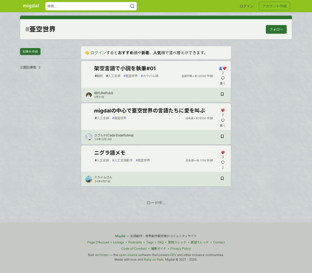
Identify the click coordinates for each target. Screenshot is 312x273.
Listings (118, 242)
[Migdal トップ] (31, 6)
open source (128, 255)
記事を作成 (30, 51)
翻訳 (99, 76)
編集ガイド (158, 248)
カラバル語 (149, 76)
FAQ (161, 242)
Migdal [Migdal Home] (120, 236)
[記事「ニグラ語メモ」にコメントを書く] (223, 155)
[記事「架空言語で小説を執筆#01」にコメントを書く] (223, 70)
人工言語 (113, 76)
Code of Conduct (134, 248)
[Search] (132, 6)
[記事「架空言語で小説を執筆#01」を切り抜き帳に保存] (222, 95)
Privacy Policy (181, 248)
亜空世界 (131, 76)
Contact (219, 242)
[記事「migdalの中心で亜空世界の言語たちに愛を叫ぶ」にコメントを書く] (223, 112)
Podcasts (135, 242)
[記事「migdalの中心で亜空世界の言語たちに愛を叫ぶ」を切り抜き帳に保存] (222, 137)
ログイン (247, 6)
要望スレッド (200, 242)
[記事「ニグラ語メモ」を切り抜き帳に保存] (222, 179)
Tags (149, 242)
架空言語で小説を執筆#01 (125, 68)
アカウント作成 (274, 6)
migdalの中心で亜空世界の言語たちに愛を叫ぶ (149, 110)
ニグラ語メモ (109, 153)
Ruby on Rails (153, 259)
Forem (104, 255)
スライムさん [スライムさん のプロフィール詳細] (103, 177)
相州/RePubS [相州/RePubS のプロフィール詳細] (103, 93)
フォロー (276, 29)
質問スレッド (177, 242)
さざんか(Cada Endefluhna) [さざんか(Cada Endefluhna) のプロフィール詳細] (114, 135)
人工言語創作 (122, 160)
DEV (173, 255)
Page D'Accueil (98, 242)
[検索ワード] (91, 6)
